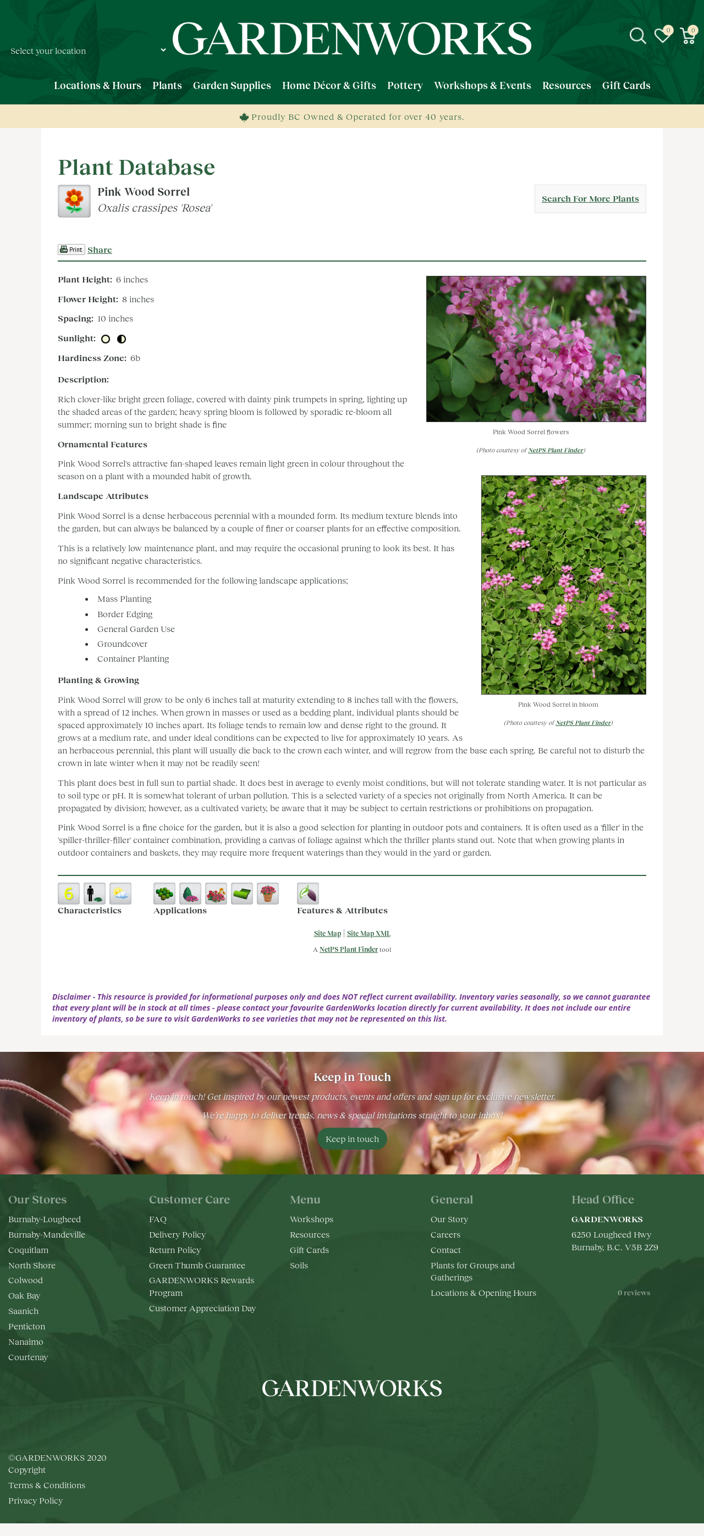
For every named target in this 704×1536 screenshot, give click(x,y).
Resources (309, 1234)
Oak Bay (24, 1295)
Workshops (311, 1218)
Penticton (26, 1326)
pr (385, 1421)
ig (341, 1421)
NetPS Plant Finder (555, 449)
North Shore (32, 1265)
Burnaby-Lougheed (44, 1218)
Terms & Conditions (46, 1497)
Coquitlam (28, 1249)
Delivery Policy (177, 1234)
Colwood (25, 1279)
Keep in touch (352, 1138)
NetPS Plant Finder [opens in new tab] (349, 949)
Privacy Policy (35, 1512)
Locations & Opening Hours (483, 1292)
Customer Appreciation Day (202, 1307)
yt (363, 1421)
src (638, 35)
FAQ (158, 1218)
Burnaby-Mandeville (46, 1234)
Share (99, 249)
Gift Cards (309, 1249)
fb (319, 1421)
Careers (445, 1234)
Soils (299, 1265)
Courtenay (28, 1356)
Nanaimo (25, 1341)
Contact (446, 1249)
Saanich (23, 1310)
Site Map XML (369, 933)
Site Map (327, 933)
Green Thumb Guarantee (197, 1265)
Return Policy (175, 1249)
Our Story (449, 1218)
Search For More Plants (590, 198)
